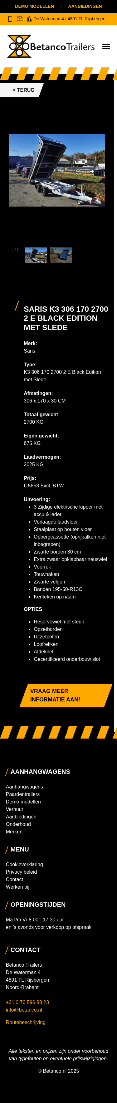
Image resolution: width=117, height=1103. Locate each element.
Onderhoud (18, 824)
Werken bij (17, 887)
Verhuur (14, 809)
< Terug (24, 90)
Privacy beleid (21, 872)
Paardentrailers (23, 794)
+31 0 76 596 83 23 (28, 1002)
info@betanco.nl (24, 1010)
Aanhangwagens (24, 786)
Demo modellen (34, 6)
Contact (14, 879)
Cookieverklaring (24, 864)
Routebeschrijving (26, 1022)
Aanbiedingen (85, 6)
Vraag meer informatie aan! (55, 695)
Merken (14, 831)
